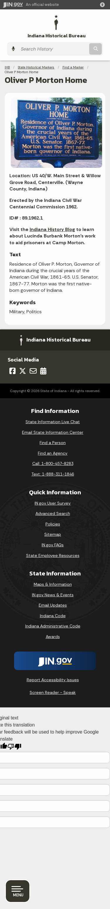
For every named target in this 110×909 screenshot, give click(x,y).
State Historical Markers (36, 67)
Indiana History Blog (52, 229)
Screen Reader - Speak (53, 692)
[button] (103, 4)
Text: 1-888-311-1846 (52, 474)
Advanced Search (52, 513)
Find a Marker (73, 67)
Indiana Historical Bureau (57, 35)
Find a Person (53, 442)
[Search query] (52, 49)
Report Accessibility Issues (53, 679)
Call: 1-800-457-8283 (52, 463)
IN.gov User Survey (53, 503)
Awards (53, 636)
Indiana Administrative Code (52, 626)
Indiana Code (53, 615)
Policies (52, 524)
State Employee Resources (52, 555)
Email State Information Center (52, 432)
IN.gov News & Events (53, 594)
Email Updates (53, 605)
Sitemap (52, 534)
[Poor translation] (14, 747)
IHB (7, 67)
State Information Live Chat (53, 421)
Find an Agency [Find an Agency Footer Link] (52, 453)
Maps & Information (53, 584)
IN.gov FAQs (53, 545)
